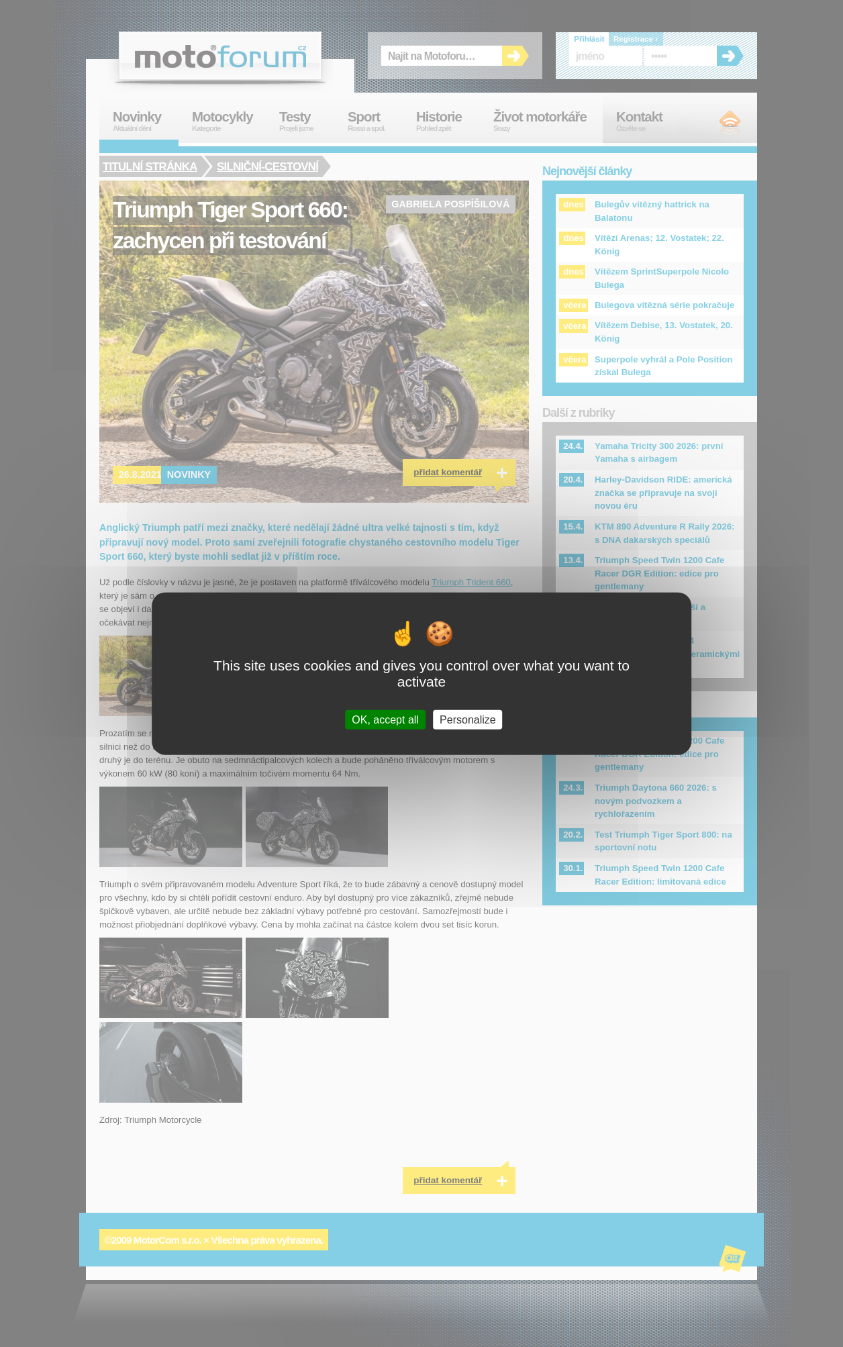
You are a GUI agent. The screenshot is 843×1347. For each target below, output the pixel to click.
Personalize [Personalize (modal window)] (468, 720)
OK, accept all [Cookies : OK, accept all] (385, 720)
